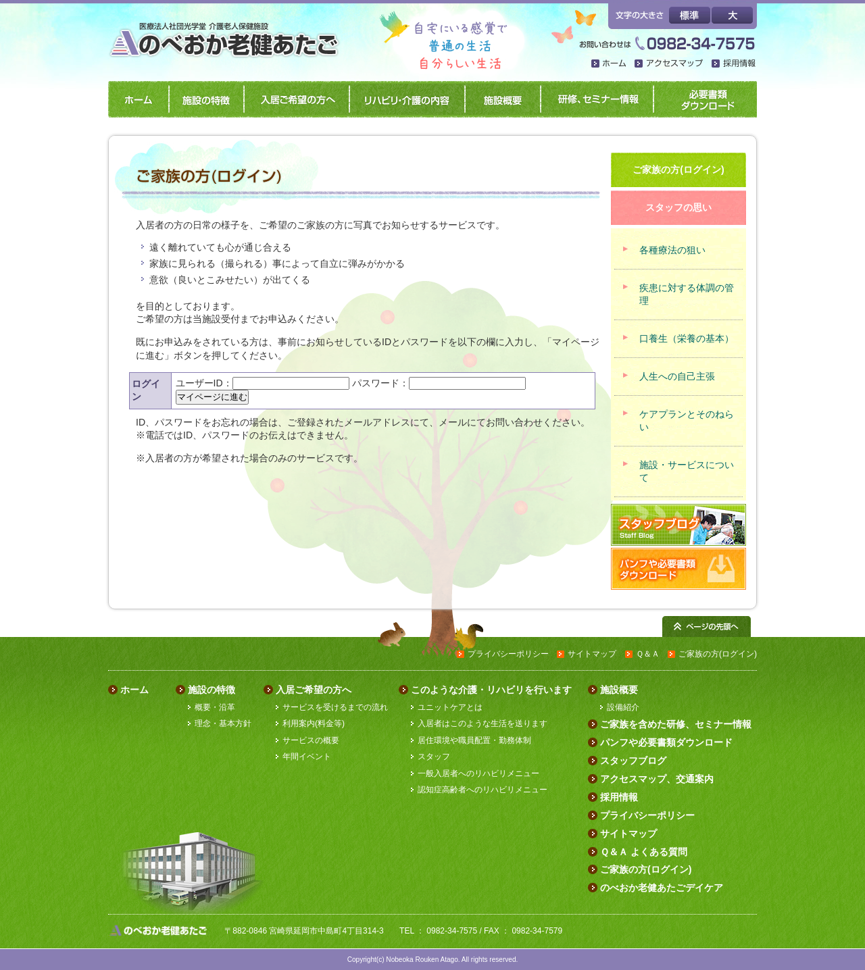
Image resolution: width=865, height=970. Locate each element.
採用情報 (734, 64)
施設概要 (500, 99)
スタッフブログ (633, 760)
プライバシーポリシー (508, 654)
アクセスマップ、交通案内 (657, 778)
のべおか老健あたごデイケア (661, 887)
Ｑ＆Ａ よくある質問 (643, 851)
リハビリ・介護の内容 (404, 99)
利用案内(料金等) (313, 723)
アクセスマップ (670, 64)
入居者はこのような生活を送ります (482, 723)
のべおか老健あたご (228, 32)
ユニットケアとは (450, 707)
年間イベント (306, 756)
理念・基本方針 (223, 723)
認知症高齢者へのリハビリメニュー (482, 789)
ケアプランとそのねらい (686, 420)
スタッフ (434, 756)
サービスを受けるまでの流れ (335, 707)
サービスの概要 (310, 740)
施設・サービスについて (686, 471)
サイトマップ (592, 654)
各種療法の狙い (672, 250)
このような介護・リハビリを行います (491, 689)
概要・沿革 (215, 707)
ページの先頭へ (706, 626)
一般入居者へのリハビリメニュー (478, 773)
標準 (690, 15)
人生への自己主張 (677, 376)
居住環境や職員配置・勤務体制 (474, 740)
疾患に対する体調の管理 (686, 294)
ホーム (609, 64)
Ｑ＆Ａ (648, 654)
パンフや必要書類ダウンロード (703, 99)
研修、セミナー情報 (594, 99)
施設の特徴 (204, 99)
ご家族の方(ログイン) (717, 654)
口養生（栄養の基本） (686, 338)
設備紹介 (623, 707)
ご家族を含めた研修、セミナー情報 (675, 724)
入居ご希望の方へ (294, 99)
